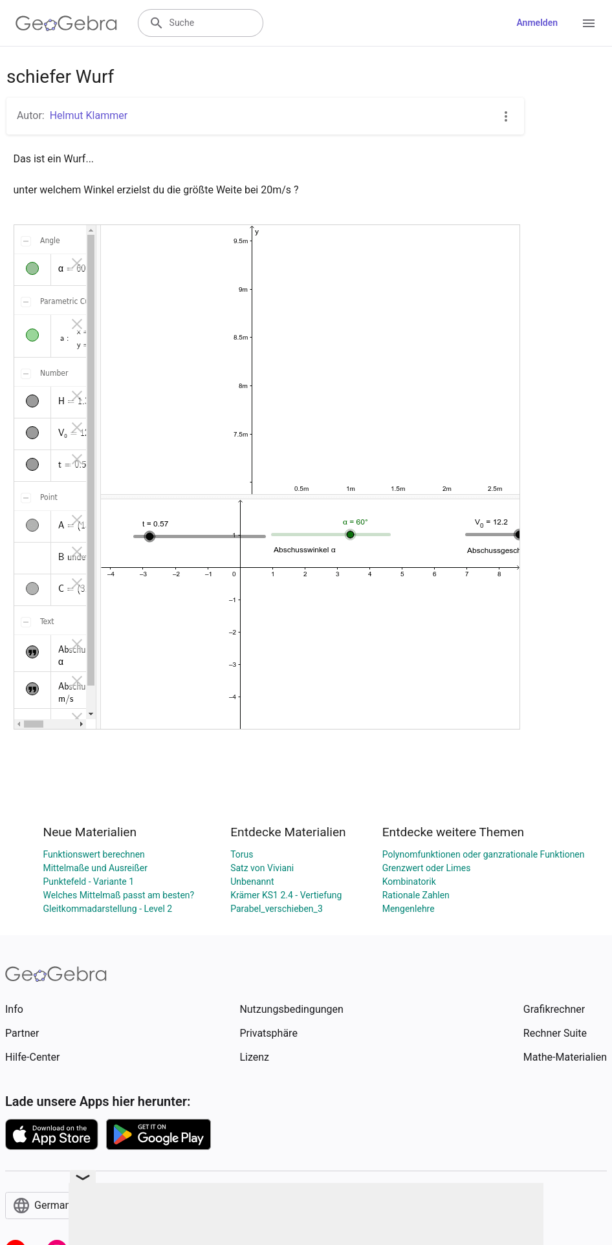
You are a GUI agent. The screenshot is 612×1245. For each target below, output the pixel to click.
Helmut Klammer (88, 115)
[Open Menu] (588, 23)
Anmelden (537, 22)
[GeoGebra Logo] (66, 23)
